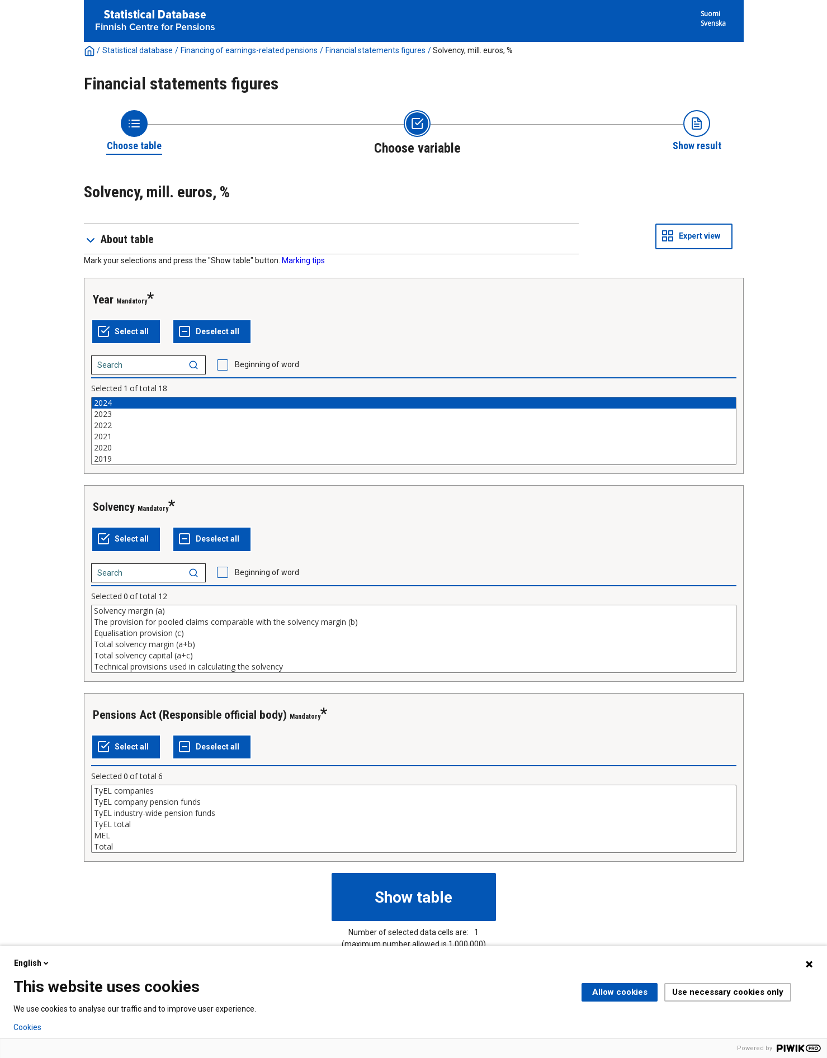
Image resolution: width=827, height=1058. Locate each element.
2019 (414, 458)
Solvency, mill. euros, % (473, 50)
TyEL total (414, 824)
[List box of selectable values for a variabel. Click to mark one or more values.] (413, 431)
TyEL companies (414, 790)
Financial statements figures (375, 50)
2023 (414, 414)
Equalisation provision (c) (414, 633)
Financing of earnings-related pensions (249, 50)
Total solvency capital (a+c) (414, 655)
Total (414, 846)
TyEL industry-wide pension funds (414, 813)
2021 (414, 436)
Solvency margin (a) (414, 610)
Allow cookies (620, 992)
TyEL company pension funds (414, 802)
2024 (414, 403)
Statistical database (137, 50)
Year (103, 299)
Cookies (27, 1027)
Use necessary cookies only (727, 992)
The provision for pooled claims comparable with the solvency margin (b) (414, 622)
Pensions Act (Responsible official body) (190, 715)
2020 (414, 447)
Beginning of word (267, 364)
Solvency (114, 507)
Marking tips (303, 260)
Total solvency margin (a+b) (414, 644)
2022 (414, 425)
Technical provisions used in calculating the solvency (414, 666)
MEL (414, 835)
